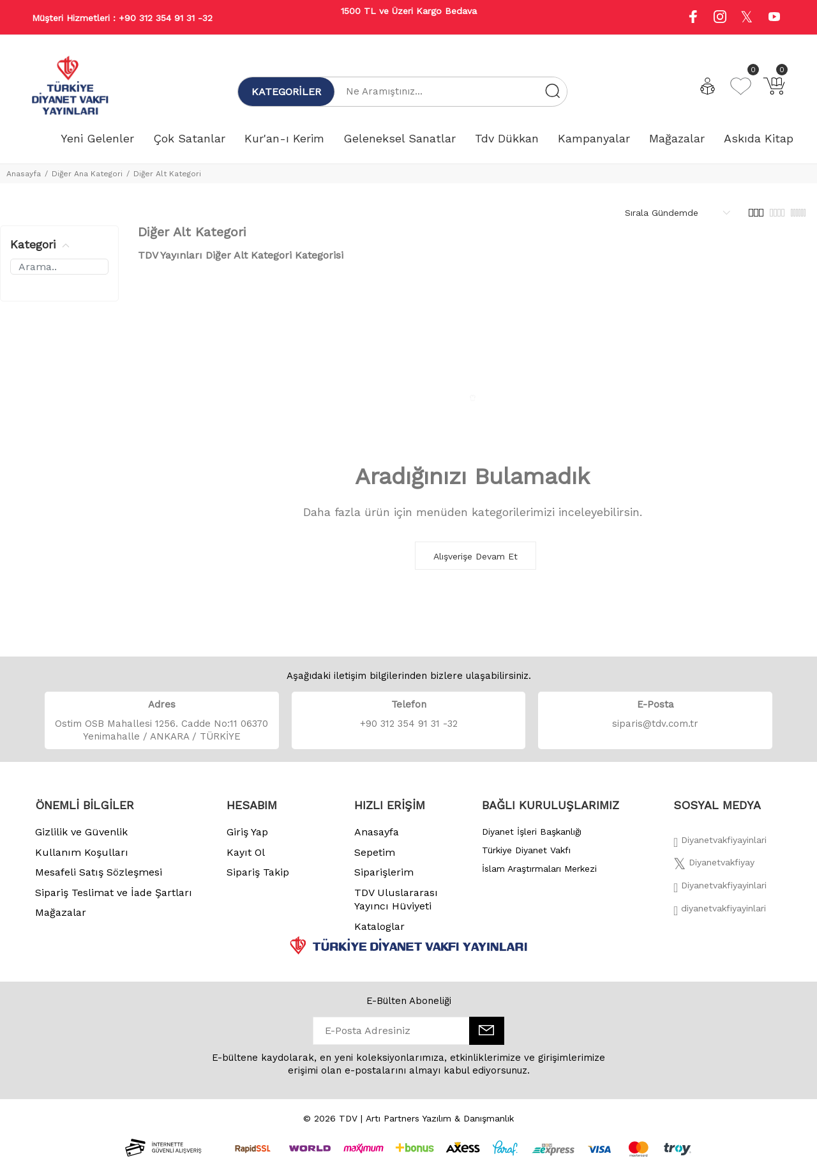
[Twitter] (713, 866)
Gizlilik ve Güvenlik (81, 832)
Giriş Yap (247, 832)
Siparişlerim (384, 872)
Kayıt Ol (246, 852)
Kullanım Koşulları (81, 852)
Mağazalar (60, 912)
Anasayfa (23, 173)
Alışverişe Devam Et (475, 556)
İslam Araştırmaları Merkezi (539, 868)
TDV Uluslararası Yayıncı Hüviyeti (396, 899)
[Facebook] (720, 844)
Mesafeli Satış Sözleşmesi (98, 872)
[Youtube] (774, 18)
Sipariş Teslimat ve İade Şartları (113, 892)
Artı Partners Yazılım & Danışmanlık (440, 1118)
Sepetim (374, 852)
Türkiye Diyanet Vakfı (526, 850)
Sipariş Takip (258, 872)
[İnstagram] (720, 889)
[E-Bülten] (486, 1031)
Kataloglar (379, 926)
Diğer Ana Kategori (87, 173)
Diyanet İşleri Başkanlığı (531, 831)
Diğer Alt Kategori (167, 173)
